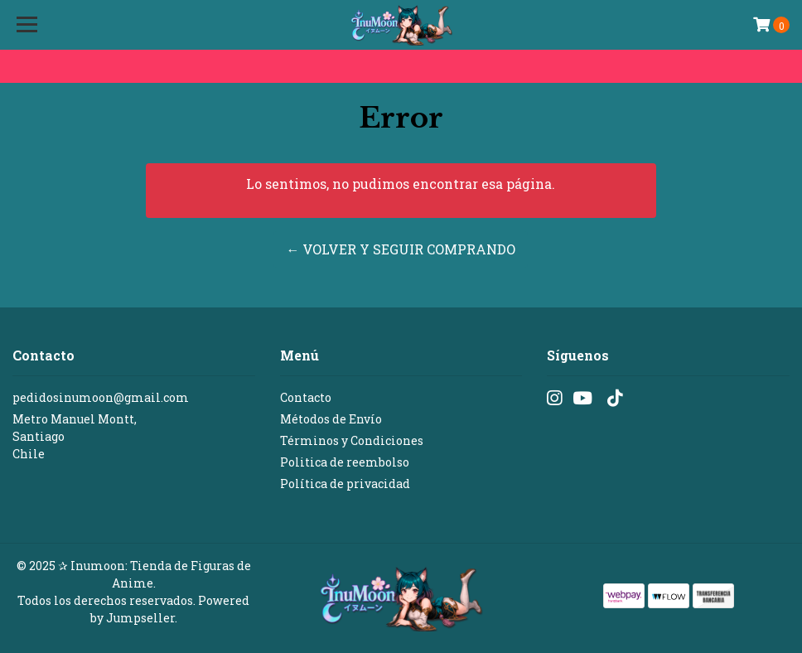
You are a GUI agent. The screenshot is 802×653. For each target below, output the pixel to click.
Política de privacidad (345, 483)
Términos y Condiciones (351, 440)
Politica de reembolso (344, 462)
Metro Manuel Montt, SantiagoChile (74, 436)
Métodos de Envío (331, 419)
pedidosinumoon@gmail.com (100, 397)
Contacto (305, 397)
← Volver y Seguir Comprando (400, 249)
